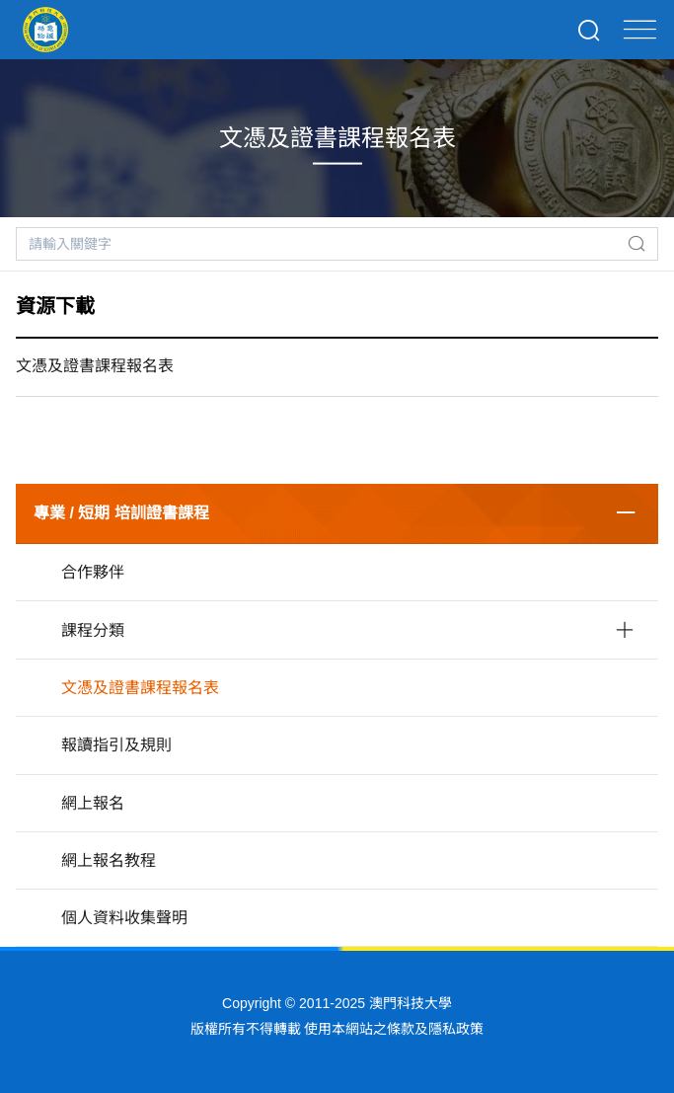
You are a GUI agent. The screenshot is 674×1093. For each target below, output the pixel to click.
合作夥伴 (92, 572)
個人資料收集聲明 (124, 917)
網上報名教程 (108, 860)
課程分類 (92, 630)
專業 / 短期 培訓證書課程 (121, 513)
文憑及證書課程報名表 (140, 687)
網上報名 (92, 803)
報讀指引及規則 (116, 745)
